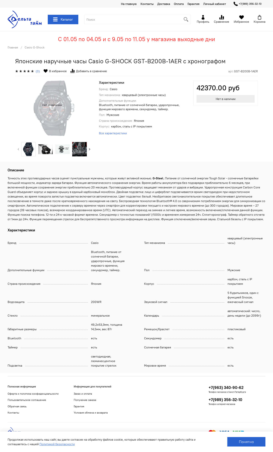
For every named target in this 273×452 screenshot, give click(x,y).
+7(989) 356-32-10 (248, 4)
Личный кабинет (214, 4)
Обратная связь (17, 406)
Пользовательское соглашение (27, 400)
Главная (13, 47)
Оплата (179, 4)
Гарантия (193, 4)
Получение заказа (85, 400)
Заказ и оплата (83, 393)
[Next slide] (89, 149)
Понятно (246, 441)
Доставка (163, 4)
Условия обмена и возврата (91, 412)
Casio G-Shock (35, 47)
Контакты (147, 4)
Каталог (63, 19)
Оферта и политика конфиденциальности (33, 393)
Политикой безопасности (57, 444)
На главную (129, 4)
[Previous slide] (18, 149)
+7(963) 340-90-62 (226, 387)
